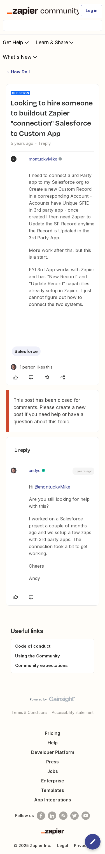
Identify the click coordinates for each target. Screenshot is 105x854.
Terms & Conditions (29, 712)
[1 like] (31, 367)
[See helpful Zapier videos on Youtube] (85, 815)
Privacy (81, 845)
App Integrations (52, 800)
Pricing (52, 733)
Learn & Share (55, 42)
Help (53, 743)
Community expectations (41, 665)
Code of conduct (32, 646)
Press (52, 762)
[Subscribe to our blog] (63, 815)
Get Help (16, 42)
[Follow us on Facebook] (41, 815)
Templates (52, 790)
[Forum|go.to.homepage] (40, 10)
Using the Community (37, 656)
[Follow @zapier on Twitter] (74, 815)
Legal (62, 845)
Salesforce (26, 351)
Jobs (52, 771)
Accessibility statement (73, 712)
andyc (35, 470)
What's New (20, 56)
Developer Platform (52, 752)
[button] (91, 10)
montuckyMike (43, 159)
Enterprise (52, 781)
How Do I (20, 71)
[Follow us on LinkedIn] (52, 815)
